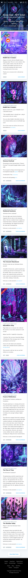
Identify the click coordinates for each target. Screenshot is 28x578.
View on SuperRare (20, 180)
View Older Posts (14, 554)
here (16, 177)
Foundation (20, 26)
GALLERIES (10, 2)
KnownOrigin (12, 26)
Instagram (16, 567)
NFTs (5, 2)
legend (16, 171)
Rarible (6, 21)
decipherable (6, 347)
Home (8, 565)
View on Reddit (21, 77)
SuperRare (12, 21)
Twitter (10, 567)
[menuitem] (1, 2)
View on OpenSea (21, 355)
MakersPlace (20, 21)
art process (15, 174)
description (19, 228)
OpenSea (14, 23)
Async (6, 26)
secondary (13, 127)
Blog (16, 2)
